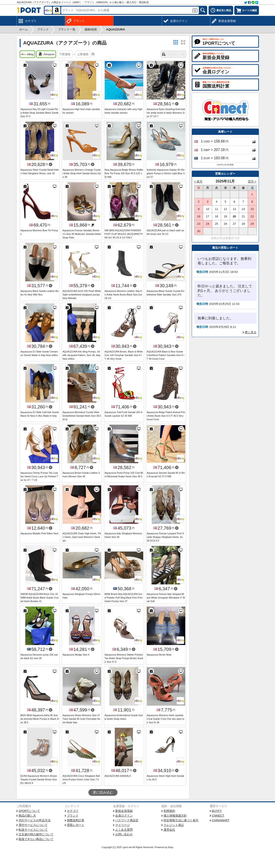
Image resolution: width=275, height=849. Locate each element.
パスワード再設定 (127, 820)
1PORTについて (29, 811)
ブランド (73, 815)
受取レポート (75, 825)
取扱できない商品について (36, 839)
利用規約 (169, 811)
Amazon (46, 54)
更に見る (250, 332)
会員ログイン (124, 815)
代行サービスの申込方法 (35, 820)
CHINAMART (221, 820)
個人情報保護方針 (175, 815)
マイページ (122, 825)
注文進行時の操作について (36, 834)
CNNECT (218, 815)
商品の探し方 (27, 815)
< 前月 (198, 181)
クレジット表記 (174, 825)
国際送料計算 (75, 820)
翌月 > (252, 181)
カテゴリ (73, 811)
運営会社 (169, 829)
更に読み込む (103, 792)
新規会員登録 (124, 811)
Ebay (170, 847)
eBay (27, 54)
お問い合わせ (124, 834)
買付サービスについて (33, 825)
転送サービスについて (33, 829)
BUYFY (217, 811)
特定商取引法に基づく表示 (181, 820)
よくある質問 (124, 829)
